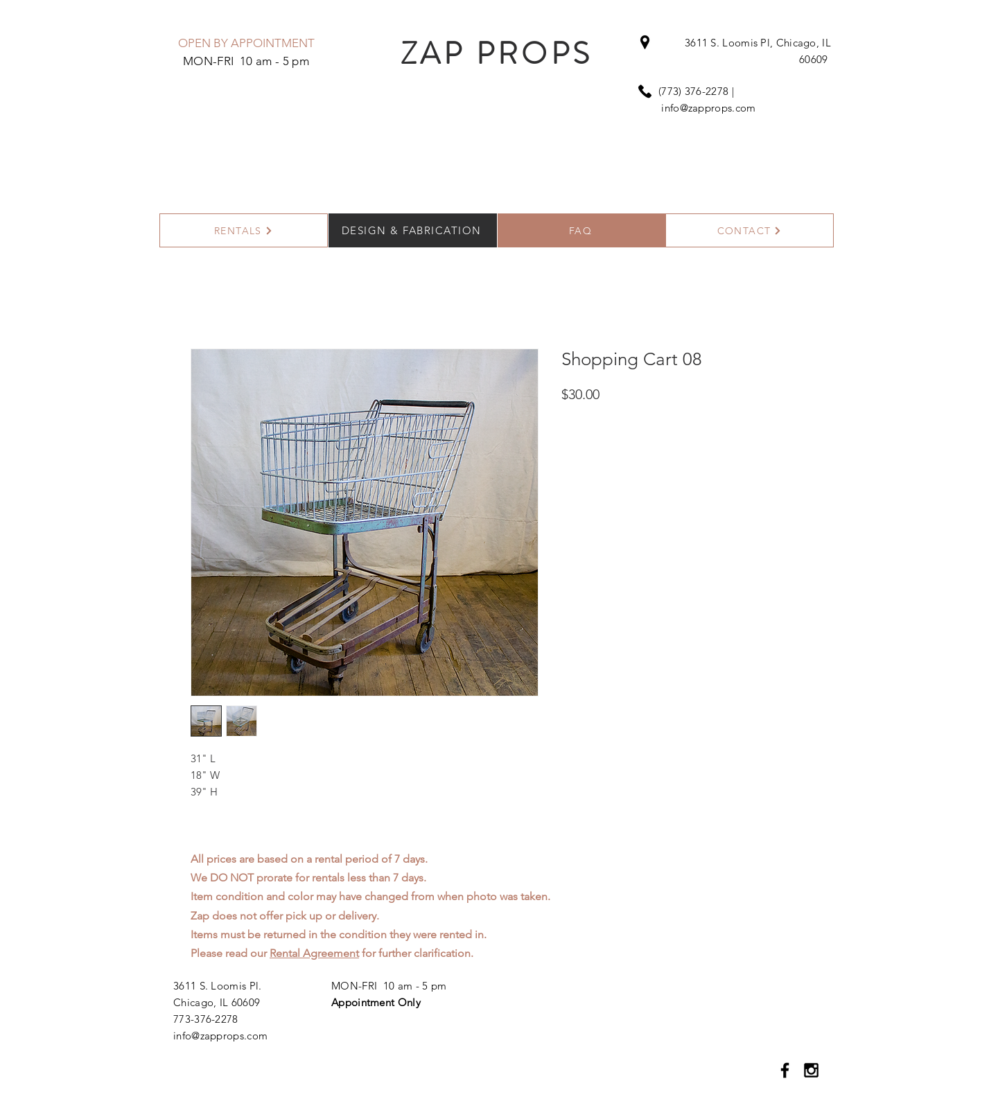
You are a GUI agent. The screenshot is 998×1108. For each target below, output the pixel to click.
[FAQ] (582, 230)
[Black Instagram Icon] (811, 1070)
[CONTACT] (749, 230)
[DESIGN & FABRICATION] (413, 230)
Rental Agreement (314, 953)
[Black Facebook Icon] (785, 1070)
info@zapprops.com (708, 107)
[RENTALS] (243, 230)
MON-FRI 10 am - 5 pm (388, 985)
